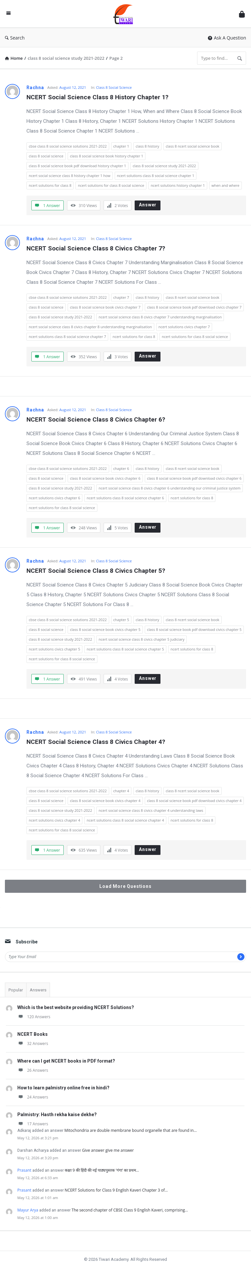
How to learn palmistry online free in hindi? (63, 1087)
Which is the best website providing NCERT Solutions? (75, 1007)
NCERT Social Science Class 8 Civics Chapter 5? (95, 570)
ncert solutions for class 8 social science (111, 185)
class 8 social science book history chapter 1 (106, 155)
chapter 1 (121, 146)
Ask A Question (227, 38)
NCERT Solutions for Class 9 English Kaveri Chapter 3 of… (116, 1190)
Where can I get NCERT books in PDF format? (66, 1061)
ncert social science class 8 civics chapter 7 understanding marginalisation (160, 316)
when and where (225, 185)
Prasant (24, 1170)
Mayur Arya (27, 1210)
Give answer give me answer (108, 1150)
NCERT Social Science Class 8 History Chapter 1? (97, 97)
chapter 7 (121, 297)
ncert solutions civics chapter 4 (54, 820)
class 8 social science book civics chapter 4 (105, 800)
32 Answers (32, 1043)
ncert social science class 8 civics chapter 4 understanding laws (151, 810)
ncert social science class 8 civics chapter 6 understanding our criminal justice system (170, 488)
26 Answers (32, 1070)
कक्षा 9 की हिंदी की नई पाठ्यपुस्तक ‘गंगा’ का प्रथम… (102, 1170)
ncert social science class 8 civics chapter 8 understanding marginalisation (90, 326)
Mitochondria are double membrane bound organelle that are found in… (130, 1130)
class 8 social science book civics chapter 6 (105, 478)
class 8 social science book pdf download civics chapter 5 (194, 629)
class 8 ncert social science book (192, 146)
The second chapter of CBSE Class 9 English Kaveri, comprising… (130, 1210)
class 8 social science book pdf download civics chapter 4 (194, 800)
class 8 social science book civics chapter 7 (105, 307)
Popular (15, 989)
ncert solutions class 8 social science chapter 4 (125, 820)
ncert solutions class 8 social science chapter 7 (67, 336)
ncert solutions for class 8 (50, 185)
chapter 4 (121, 790)
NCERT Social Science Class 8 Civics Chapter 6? (95, 419)
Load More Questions (125, 886)
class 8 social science (46, 155)
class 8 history (147, 146)
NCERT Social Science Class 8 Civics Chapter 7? (95, 248)
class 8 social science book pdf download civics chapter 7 (194, 307)
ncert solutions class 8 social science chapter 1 (155, 175)
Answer (148, 204)
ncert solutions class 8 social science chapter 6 (125, 497)
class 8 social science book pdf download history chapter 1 (77, 165)
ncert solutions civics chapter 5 (54, 649)
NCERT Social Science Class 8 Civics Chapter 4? (95, 742)
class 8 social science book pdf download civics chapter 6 (194, 478)
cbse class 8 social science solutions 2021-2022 (68, 146)
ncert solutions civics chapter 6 (54, 497)
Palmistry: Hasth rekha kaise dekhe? (57, 1114)
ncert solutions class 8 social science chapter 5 (125, 649)
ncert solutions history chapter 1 (178, 185)
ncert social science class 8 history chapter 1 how (69, 175)
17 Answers (32, 1124)
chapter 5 (121, 619)
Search (15, 38)
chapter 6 (121, 468)
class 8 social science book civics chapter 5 (105, 629)
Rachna (35, 87)
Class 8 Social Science (114, 87)
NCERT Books (32, 1034)
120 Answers (33, 1016)
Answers (38, 989)
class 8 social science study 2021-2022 (164, 165)
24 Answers (32, 1097)
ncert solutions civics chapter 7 (184, 326)
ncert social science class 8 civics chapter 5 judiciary (142, 639)
